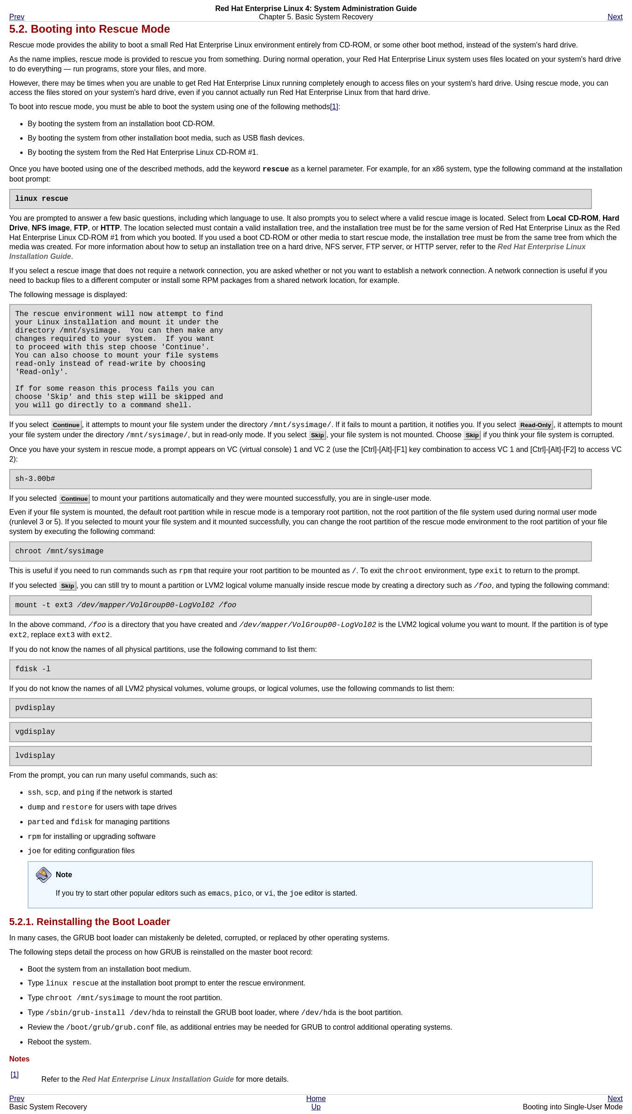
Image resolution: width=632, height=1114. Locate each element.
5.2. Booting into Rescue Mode (89, 29)
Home (316, 1101)
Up (316, 1110)
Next (615, 17)
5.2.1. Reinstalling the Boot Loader (89, 924)
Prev (16, 17)
